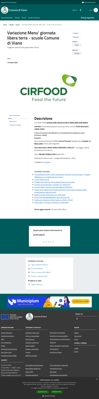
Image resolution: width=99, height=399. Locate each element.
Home (5, 25)
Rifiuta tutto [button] (56, 392)
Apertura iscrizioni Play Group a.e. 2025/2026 (49, 195)
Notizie (76, 333)
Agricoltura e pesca (56, 352)
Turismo (27, 352)
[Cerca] (96, 10)
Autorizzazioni (54, 349)
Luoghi (76, 348)
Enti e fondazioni (6, 343)
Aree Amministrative (7, 336)
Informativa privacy (56, 368)
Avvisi (18, 25)
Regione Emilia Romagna (8, 2)
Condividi (76, 33)
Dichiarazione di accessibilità (58, 375)
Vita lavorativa (29, 339)
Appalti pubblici (30, 346)
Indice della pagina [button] (14, 115)
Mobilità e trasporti (31, 356)
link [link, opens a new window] (67, 388)
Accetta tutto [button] (42, 392)
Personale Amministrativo (9, 349)
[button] (49, 396)
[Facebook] (79, 10)
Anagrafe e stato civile (32, 333)
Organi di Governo (6, 333)
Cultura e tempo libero (32, 336)
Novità (11, 25)
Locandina (46, 162)
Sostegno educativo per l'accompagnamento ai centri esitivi (54, 182)
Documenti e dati (6, 352)
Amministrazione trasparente (59, 365)
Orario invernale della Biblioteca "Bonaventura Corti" (52, 197)
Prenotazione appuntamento (34, 365)
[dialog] (49, 388)
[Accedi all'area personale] (89, 2)
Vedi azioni (77, 37)
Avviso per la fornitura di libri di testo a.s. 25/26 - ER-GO (53, 200)
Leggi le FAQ (29, 372)
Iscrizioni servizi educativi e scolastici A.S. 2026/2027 (52, 184)
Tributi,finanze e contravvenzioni (60, 339)
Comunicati (77, 336)
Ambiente (53, 342)
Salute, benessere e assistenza (59, 346)
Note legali (53, 372)
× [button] (97, 379)
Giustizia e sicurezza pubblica (59, 336)
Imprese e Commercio (32, 343)
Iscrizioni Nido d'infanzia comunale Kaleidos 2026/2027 (53, 187)
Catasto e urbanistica (31, 349)
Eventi (76, 351)
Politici (3, 346)
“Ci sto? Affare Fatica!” (41, 179)
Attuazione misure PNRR (8, 356)
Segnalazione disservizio (32, 368)
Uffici (2, 339)
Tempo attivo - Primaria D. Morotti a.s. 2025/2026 (51, 202)
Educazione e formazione (57, 333)
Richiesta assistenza (31, 375)
